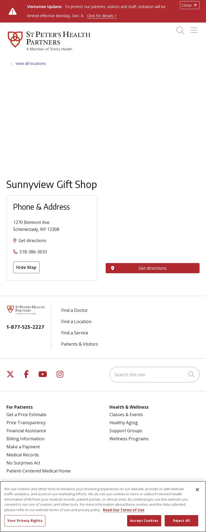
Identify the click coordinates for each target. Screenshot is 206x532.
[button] (195, 28)
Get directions (32, 240)
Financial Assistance (26, 431)
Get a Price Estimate (26, 415)
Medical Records (22, 455)
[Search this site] (154, 374)
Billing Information (25, 439)
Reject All (181, 520)
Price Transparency (26, 423)
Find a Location (76, 321)
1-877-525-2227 (25, 327)
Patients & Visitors (79, 344)
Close (190, 5)
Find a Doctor (74, 310)
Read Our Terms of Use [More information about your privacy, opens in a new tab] (123, 509)
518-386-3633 (33, 252)
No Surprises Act (23, 463)
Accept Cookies (144, 520)
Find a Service (74, 333)
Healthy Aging (123, 423)
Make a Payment (23, 447)
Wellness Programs (129, 439)
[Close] (197, 490)
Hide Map (26, 267)
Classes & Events (126, 415)
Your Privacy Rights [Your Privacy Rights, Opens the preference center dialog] (24, 520)
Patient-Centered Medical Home (38, 471)
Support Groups (125, 431)
